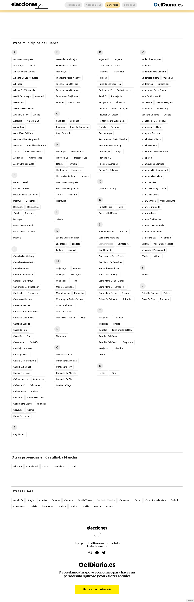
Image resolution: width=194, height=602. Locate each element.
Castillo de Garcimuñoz (24, 360)
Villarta (145, 244)
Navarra (109, 506)
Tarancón (118, 317)
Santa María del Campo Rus (112, 287)
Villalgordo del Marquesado (155, 151)
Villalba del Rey (149, 145)
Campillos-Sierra (21, 268)
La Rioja (62, 506)
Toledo (73, 466)
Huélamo (72, 194)
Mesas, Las (76, 274)
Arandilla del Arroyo (36, 145)
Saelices (124, 231)
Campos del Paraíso (23, 274)
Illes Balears (47, 506)
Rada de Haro (105, 207)
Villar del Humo (167, 201)
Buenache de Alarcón (23, 225)
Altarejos (17, 145)
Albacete (17, 466)
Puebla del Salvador (108, 170)
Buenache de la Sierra (24, 231)
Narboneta (61, 336)
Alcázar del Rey (21, 114)
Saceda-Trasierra (107, 231)
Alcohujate (18, 102)
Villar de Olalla (149, 201)
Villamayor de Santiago (153, 164)
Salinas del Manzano (109, 237)
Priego (118, 151)
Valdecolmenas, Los (151, 59)
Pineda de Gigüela (120, 108)
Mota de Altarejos (65, 305)
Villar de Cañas (149, 182)
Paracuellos (118, 71)
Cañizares (18, 397)
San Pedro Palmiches (109, 268)
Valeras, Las (163, 84)
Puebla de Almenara (109, 164)
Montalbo (79, 293)
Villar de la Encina (150, 194)
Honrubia (72, 164)
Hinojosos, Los (80, 157)
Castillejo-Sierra (21, 354)
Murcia (97, 506)
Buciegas (17, 219)
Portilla (102, 127)
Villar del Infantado (151, 207)
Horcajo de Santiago (66, 176)
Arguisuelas (18, 157)
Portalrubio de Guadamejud (112, 121)
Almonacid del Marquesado (26, 139)
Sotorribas (128, 299)
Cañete (34, 391)
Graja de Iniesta (63, 133)
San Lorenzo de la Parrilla (111, 256)
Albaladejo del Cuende (24, 71)
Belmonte (18, 207)
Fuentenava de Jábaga (67, 96)
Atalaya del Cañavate (23, 164)
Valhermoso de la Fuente (154, 90)
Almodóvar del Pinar (23, 133)
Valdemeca (147, 65)
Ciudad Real (32, 466)
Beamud (17, 201)
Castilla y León (85, 500)
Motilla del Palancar (65, 317)
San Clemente (105, 250)
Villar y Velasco (149, 213)
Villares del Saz (149, 237)
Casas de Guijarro (21, 324)
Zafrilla (166, 293)
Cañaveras (35, 385)
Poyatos (115, 127)
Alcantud (39, 96)
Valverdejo (147, 108)
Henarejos (61, 151)
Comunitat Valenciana (155, 500)
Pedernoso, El (105, 90)
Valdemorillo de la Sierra (154, 71)
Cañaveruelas (19, 391)
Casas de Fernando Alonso (26, 311)
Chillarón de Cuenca (23, 403)
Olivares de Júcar (64, 354)
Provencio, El (105, 157)
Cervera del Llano (35, 397)
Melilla (86, 506)
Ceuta (137, 500)
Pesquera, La (105, 102)
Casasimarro (19, 342)
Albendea (17, 84)
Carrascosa (33, 293)
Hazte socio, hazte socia (97, 589)
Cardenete (18, 293)
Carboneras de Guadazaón (26, 287)
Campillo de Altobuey (23, 256)
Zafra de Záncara (150, 293)
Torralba (103, 330)
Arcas (17, 151)
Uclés (102, 373)
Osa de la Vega (63, 385)
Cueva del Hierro (21, 416)
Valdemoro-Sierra (150, 78)
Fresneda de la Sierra (66, 65)
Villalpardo (147, 157)
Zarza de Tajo (149, 299)
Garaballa (74, 121)
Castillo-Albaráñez (22, 367)
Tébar (102, 354)
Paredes (103, 78)
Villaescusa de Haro (151, 127)
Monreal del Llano (65, 287)
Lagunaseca (62, 244)
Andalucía (18, 500)
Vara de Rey (162, 108)
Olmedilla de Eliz (64, 379)
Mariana (77, 268)
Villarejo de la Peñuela (153, 225)
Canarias (55, 500)
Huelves (85, 176)
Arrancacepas (35, 157)
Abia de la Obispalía (23, 59)
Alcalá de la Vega (22, 96)
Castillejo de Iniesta (22, 348)
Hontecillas (77, 170)
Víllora (157, 256)
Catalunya (124, 500)
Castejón (34, 342)
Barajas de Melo (21, 182)
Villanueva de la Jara (152, 176)
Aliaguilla (17, 121)
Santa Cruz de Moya (109, 274)
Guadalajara (60, 466)
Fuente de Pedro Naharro (68, 78)
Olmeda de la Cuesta (66, 360)
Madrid (74, 506)
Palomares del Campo (109, 65)
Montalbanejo (63, 293)
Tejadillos (103, 324)
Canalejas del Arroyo (23, 280)
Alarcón (32, 65)
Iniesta (60, 219)
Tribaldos (118, 348)
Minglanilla (61, 280)
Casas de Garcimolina (23, 317)
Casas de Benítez (21, 305)
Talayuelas (104, 317)
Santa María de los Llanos (111, 280)
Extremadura (19, 506)
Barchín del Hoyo (21, 188)
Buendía (17, 237)
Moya (84, 317)
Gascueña (61, 127)
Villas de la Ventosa (163, 244)
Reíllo (120, 207)
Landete (76, 244)
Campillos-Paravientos (24, 262)
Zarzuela (164, 299)
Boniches (29, 213)
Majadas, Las (62, 268)
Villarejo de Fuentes (151, 219)
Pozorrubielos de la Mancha (113, 139)
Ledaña (59, 250)
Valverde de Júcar (164, 102)
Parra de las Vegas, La (110, 84)
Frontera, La (62, 71)
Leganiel (72, 250)
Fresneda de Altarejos (66, 59)
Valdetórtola (147, 84)
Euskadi (174, 500)
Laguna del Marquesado (68, 237)
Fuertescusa (74, 102)
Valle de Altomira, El (151, 96)
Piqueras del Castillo (109, 114)
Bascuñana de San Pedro (25, 194)
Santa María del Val (108, 293)
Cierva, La (18, 410)
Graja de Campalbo (79, 127)
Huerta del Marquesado (67, 188)
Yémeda (145, 274)
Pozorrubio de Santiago (110, 145)
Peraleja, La (116, 96)
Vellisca (167, 114)
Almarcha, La (33, 121)
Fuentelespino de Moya (67, 90)
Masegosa (61, 274)
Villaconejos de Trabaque (154, 121)
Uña (114, 373)
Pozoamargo (105, 133)
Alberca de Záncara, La (24, 90)
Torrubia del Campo (108, 336)
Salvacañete (124, 244)
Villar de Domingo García (154, 188)
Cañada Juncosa (21, 379)
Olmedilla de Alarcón (66, 373)
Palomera (103, 71)
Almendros (18, 127)
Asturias (43, 500)
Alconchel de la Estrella (24, 108)
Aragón (31, 500)
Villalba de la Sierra (151, 139)
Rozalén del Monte (108, 213)
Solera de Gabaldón (108, 299)
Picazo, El (120, 102)
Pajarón (118, 59)
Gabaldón (60, 121)
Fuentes (60, 102)
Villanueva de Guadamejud (155, 170)
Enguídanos (19, 434)
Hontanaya (61, 170)
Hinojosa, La (62, 157)
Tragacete (128, 342)
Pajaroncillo (104, 59)
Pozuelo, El (104, 151)
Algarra (36, 114)
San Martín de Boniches (110, 262)
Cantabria (68, 500)
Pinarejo (103, 108)
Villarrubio (166, 237)
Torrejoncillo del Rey (122, 330)
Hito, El (59, 164)
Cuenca (30, 410)
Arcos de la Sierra (34, 151)
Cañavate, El (19, 385)
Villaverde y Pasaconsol (153, 250)
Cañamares (38, 379)
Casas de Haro (20, 330)
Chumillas (41, 403)
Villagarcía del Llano (151, 133)
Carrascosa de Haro (23, 299)
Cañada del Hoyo (21, 373)
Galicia (34, 506)
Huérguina (61, 201)
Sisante (125, 293)
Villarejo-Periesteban (152, 231)
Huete (60, 194)
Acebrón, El (18, 65)
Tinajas (116, 324)
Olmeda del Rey (64, 367)
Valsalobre (147, 102)
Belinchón (31, 201)
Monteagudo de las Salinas (69, 299)
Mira (75, 280)
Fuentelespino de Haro (67, 84)
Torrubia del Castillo (108, 342)
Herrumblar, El (77, 151)
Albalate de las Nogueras (25, 78)
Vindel (145, 256)
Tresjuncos (104, 348)
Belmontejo (33, 207)
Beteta (17, 213)
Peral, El (103, 96)
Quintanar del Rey (107, 188)
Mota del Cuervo (64, 311)
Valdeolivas (168, 78)
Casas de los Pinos (22, 336)
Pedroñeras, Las (124, 90)
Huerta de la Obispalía (67, 182)
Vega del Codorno (150, 114)
